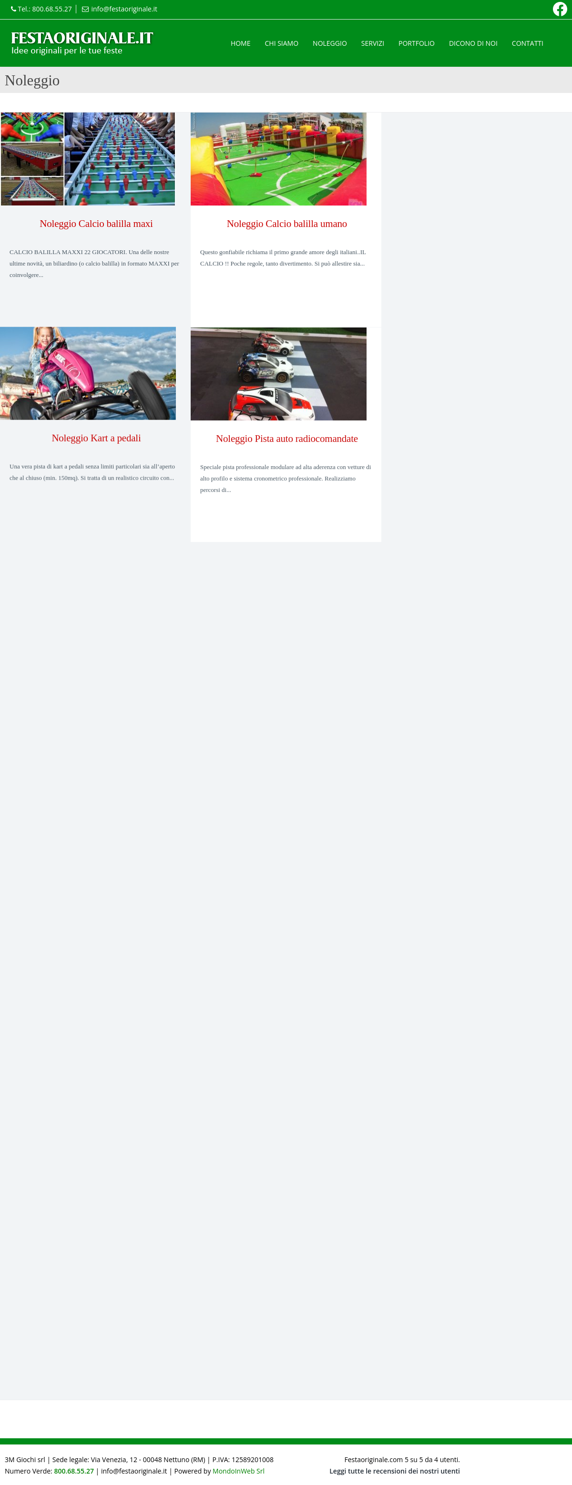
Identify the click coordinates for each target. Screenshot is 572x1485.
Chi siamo (281, 43)
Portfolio (416, 43)
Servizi (372, 43)
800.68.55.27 (52, 8)
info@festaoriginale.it (124, 8)
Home (241, 43)
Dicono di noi (473, 43)
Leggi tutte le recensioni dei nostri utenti (394, 1470)
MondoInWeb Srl (239, 1470)
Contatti (527, 43)
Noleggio (330, 43)
